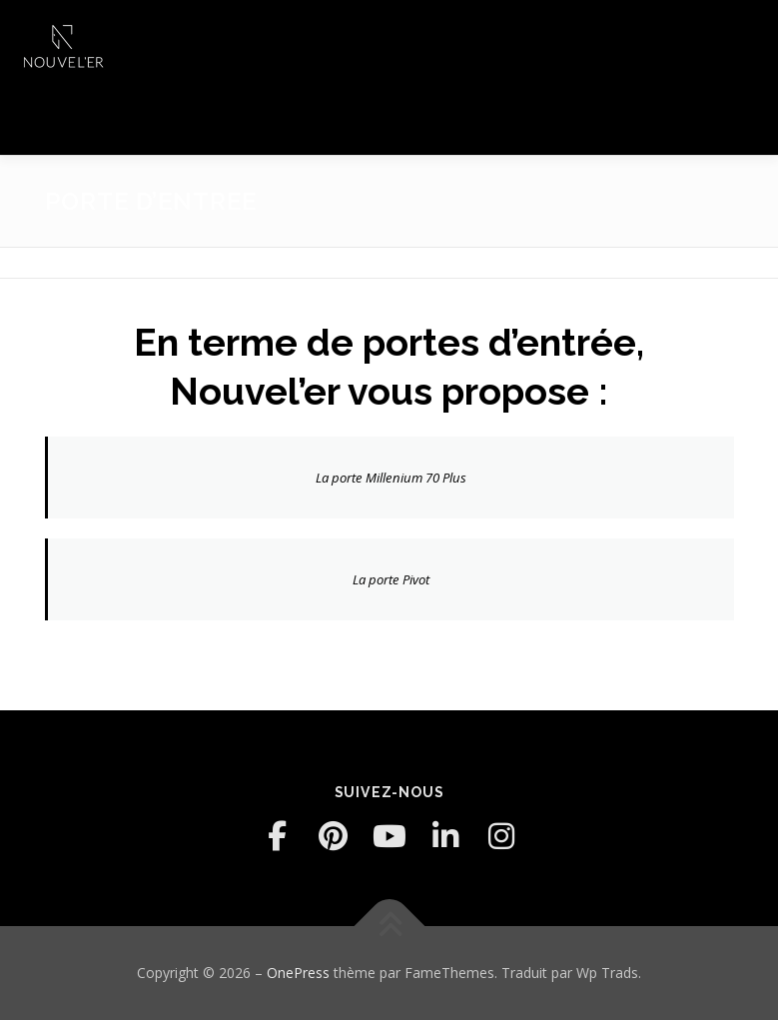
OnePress (298, 972)
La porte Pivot (391, 579)
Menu (745, 37)
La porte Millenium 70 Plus (391, 478)
